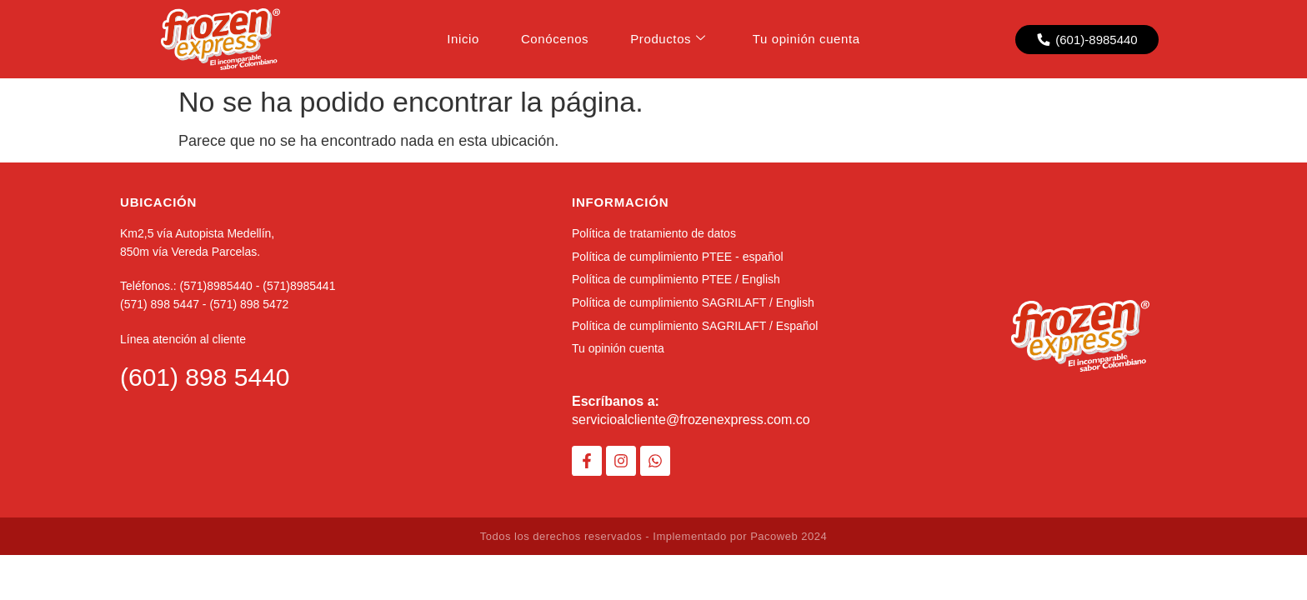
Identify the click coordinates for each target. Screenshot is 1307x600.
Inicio (463, 39)
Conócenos (554, 39)
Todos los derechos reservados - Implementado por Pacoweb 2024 (653, 536)
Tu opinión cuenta (806, 39)
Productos (668, 39)
